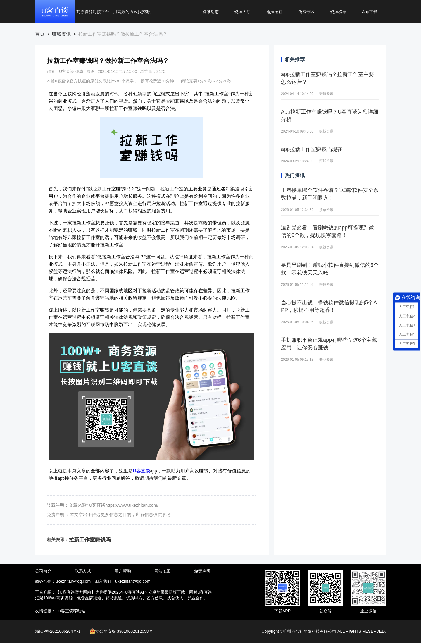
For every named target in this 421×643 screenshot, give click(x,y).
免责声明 (202, 571)
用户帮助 (123, 571)
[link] (39, 34)
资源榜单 (338, 11)
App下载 (369, 11)
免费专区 (306, 11)
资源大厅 (242, 11)
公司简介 (43, 571)
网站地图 (162, 571)
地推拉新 (274, 11)
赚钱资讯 (61, 34)
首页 (39, 34)
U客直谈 (141, 470)
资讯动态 (210, 11)
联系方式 (83, 571)
